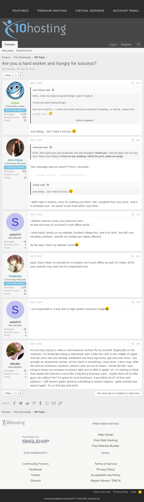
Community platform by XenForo (72, 499)
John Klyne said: (41, 90)
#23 (138, 214)
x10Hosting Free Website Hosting (13, 423)
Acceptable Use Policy (106, 475)
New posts (7, 50)
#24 (138, 256)
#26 (138, 343)
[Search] (138, 44)
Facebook (35, 469)
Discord (35, 480)
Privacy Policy (105, 469)
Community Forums (35, 464)
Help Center (105, 434)
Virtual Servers (90, 10)
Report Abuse (100, 480)
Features (20, 10)
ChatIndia (10, 69)
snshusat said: (40, 147)
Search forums (24, 50)
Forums (10, 44)
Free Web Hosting (106, 440)
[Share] (132, 83)
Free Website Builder (105, 446)
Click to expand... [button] (85, 120)
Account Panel (126, 10)
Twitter (35, 475)
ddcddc (15, 363)
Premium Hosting (52, 10)
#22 (138, 140)
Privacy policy (120, 491)
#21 (138, 83)
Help (133, 491)
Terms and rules (101, 491)
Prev (8, 75)
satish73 (15, 234)
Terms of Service (106, 464)
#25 (138, 302)
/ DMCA (115, 480)
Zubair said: (39, 184)
